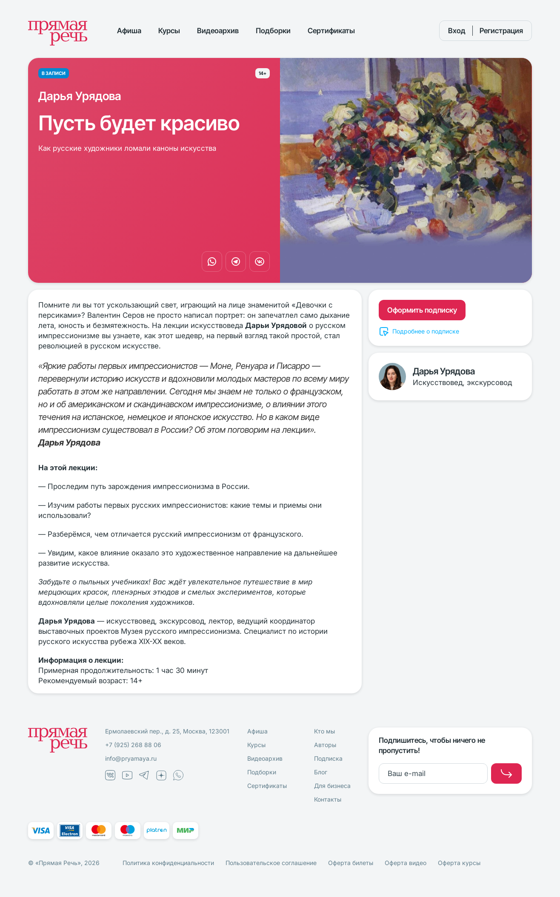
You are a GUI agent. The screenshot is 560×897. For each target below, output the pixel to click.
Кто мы (324, 731)
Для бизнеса (332, 785)
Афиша (129, 30)
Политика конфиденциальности (168, 862)
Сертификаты (331, 30)
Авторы (325, 744)
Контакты (327, 799)
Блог (320, 772)
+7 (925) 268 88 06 (133, 744)
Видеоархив (218, 30)
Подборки (273, 30)
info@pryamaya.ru (131, 758)
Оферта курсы (459, 862)
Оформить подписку (422, 310)
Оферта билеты (350, 862)
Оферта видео (405, 862)
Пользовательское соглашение (271, 862)
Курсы (169, 30)
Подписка (328, 758)
